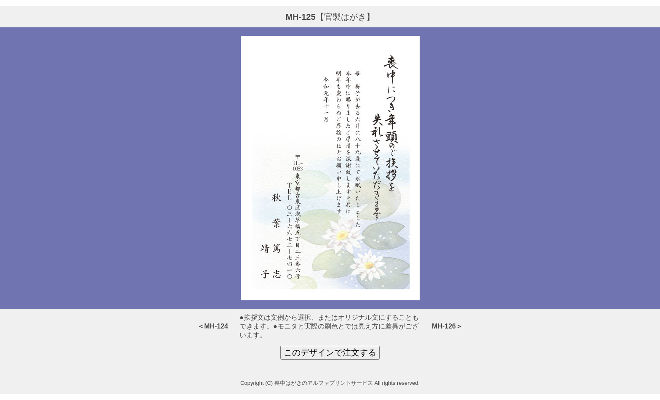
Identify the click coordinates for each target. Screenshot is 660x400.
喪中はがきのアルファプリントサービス (323, 383)
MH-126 (444, 326)
